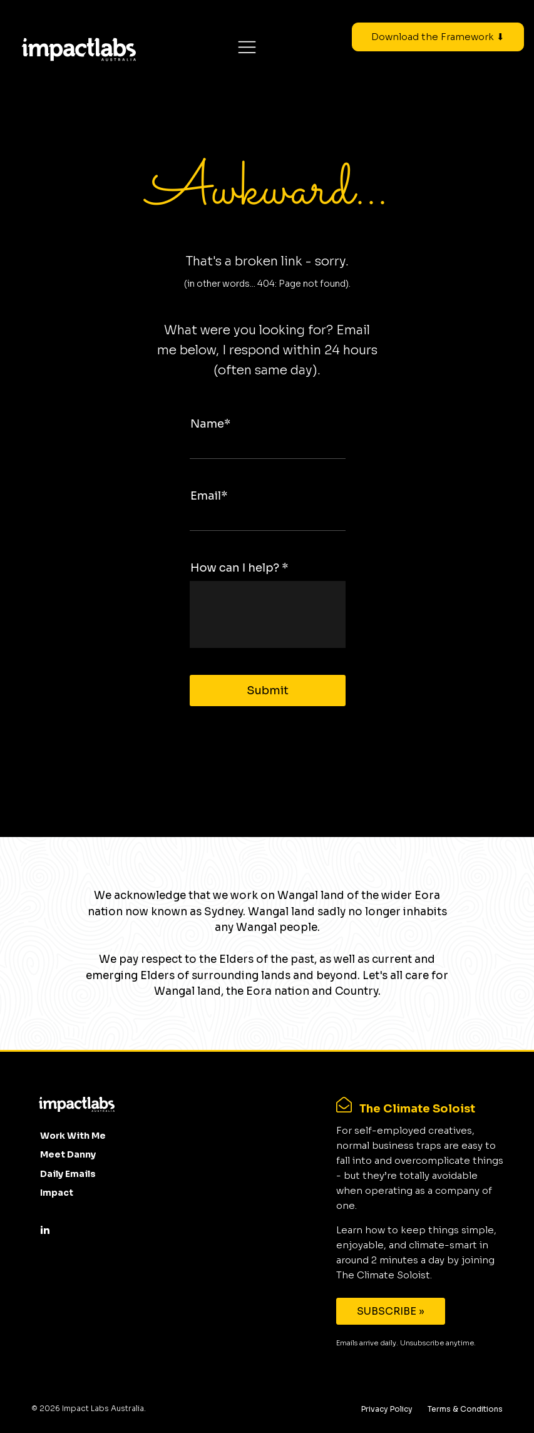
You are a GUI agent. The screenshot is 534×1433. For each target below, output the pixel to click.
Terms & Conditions (465, 1408)
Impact (56, 1192)
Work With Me (73, 1135)
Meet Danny (68, 1154)
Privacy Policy (387, 1408)
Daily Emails (68, 1173)
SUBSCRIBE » (390, 1311)
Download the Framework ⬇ (438, 37)
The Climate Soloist (417, 1109)
